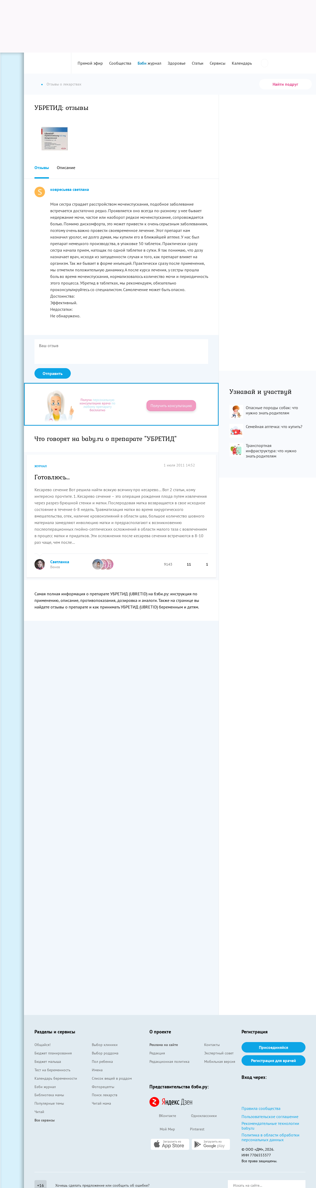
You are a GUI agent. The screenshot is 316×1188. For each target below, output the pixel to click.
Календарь (242, 63)
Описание (66, 167)
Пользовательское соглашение (270, 1116)
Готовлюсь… (52, 476)
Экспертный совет (219, 1053)
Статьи (197, 63)
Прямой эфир (90, 63)
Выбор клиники (105, 1044)
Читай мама (101, 1103)
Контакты (212, 1044)
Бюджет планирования (53, 1053)
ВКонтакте (162, 1116)
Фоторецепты (103, 1086)
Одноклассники (199, 1116)
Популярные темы (49, 1103)
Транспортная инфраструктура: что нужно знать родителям (271, 451)
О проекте (160, 1032)
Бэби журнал (45, 1086)
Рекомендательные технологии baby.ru (270, 1125)
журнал (149, 63)
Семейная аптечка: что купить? (274, 426)
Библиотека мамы (49, 1095)
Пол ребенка (102, 1061)
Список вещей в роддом (112, 1078)
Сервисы (217, 63)
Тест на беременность (52, 1070)
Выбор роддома (105, 1053)
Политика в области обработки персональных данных (270, 1137)
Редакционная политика (169, 1061)
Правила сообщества (261, 1108)
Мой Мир (162, 1129)
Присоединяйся (273, 1047)
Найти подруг (285, 84)
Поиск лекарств (104, 1095)
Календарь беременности (55, 1078)
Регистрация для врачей (273, 1060)
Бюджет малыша (47, 1061)
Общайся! (42, 1044)
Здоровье (176, 63)
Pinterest (192, 1129)
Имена (97, 1070)
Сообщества (120, 63)
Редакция (157, 1053)
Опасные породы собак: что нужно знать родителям (272, 410)
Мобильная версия (219, 1061)
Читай (39, 1111)
